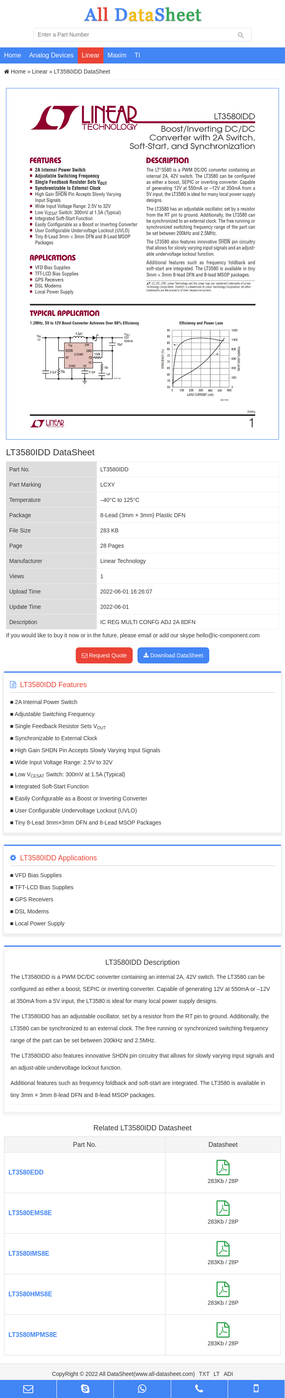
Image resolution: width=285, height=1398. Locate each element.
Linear (90, 55)
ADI (228, 1374)
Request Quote (104, 655)
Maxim (116, 55)
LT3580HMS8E (30, 1294)
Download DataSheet (173, 655)
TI (137, 55)
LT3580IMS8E (28, 1253)
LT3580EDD (26, 1172)
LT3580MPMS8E (32, 1334)
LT (217, 1374)
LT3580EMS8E (30, 1213)
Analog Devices (51, 55)
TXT (204, 1374)
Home (12, 55)
